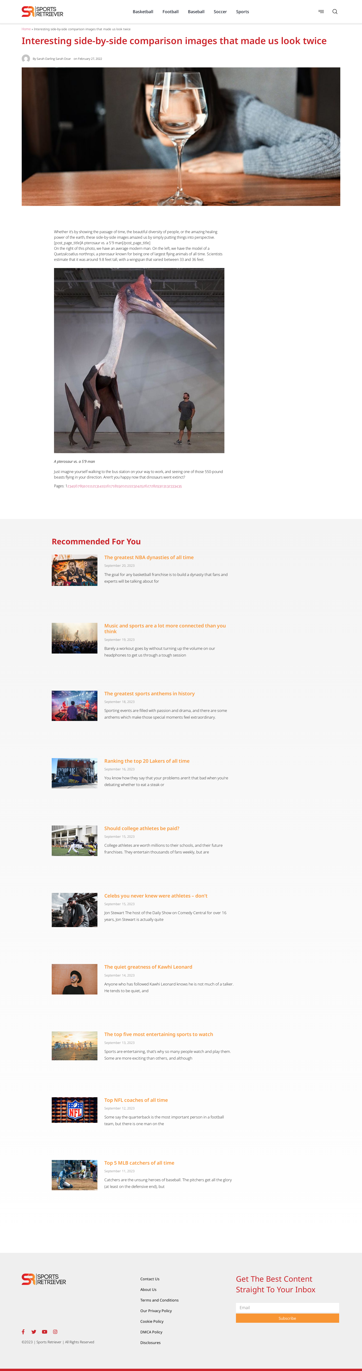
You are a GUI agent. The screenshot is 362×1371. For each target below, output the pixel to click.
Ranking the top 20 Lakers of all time (147, 761)
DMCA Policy (151, 1332)
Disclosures (150, 1342)
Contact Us (150, 1278)
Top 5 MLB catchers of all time (139, 1163)
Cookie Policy (151, 1321)
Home (26, 29)
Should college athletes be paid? (141, 828)
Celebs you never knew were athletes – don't (156, 895)
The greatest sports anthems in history (149, 693)
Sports (242, 11)
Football (171, 11)
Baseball (196, 11)
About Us (148, 1289)
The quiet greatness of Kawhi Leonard (148, 967)
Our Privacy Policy (156, 1310)
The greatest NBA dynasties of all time (149, 557)
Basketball (143, 11)
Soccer (220, 11)
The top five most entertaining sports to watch (158, 1034)
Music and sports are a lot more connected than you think (165, 628)
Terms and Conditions (159, 1300)
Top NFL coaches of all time (136, 1100)
